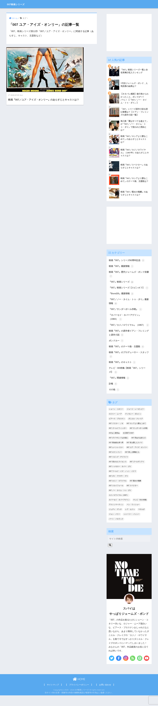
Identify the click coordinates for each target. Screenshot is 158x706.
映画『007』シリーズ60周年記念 (127, 260)
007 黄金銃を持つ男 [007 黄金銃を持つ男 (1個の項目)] (116, 453)
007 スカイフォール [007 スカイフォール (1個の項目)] (116, 496)
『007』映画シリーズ (122, 282)
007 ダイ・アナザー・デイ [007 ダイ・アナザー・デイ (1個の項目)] (118, 487)
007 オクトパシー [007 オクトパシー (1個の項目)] (115, 463)
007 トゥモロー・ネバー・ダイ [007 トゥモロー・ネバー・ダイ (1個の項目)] (120, 477)
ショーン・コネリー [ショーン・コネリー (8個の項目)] (116, 420)
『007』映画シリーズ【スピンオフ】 (127, 290)
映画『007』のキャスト (123, 372)
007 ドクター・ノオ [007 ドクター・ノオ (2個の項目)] (116, 434)
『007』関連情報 (119, 388)
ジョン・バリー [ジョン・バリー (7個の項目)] (114, 525)
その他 (114, 400)
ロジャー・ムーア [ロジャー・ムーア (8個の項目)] (115, 425)
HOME (79, 690)
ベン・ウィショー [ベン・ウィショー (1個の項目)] (133, 515)
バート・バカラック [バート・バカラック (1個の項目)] (116, 530)
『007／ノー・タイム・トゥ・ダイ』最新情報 (129, 306)
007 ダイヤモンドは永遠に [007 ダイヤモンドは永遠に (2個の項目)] (118, 448)
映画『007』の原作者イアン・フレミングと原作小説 (129, 342)
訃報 (113, 394)
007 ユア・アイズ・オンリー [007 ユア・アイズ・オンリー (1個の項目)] (137, 458)
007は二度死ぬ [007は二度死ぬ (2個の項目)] (114, 444)
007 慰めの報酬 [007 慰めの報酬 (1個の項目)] (135, 491)
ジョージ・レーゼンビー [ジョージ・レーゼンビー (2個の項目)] (135, 420)
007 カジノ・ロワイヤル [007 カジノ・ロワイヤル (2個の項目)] (117, 491)
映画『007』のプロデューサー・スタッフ (129, 364)
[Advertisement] (129, 32)
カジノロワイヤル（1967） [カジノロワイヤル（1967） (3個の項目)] (118, 506)
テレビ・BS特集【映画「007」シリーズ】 (128, 380)
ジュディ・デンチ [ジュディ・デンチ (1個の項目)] (115, 520)
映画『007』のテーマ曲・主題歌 (127, 356)
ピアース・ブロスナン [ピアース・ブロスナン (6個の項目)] (117, 429)
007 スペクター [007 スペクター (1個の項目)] (132, 496)
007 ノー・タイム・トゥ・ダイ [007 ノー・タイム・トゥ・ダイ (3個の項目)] (120, 501)
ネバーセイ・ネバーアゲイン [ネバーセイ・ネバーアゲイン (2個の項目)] (119, 510)
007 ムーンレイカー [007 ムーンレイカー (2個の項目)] (116, 458)
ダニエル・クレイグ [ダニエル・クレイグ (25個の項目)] (135, 429)
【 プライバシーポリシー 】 (79, 695)
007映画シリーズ (19, 4)
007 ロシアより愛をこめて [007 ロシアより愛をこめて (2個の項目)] (136, 434)
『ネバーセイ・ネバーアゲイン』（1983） (126, 322)
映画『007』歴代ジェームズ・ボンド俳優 (129, 274)
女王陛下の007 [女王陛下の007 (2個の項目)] (128, 444)
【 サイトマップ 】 (53, 695)
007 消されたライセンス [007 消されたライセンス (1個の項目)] (117, 472)
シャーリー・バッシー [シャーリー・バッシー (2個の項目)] (132, 525)
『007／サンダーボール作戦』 (126, 314)
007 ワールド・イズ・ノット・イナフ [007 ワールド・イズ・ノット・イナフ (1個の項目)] (122, 482)
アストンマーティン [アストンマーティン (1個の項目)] (116, 515)
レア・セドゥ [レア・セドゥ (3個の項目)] (130, 520)
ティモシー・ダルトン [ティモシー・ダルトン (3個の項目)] (133, 425)
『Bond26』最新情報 (122, 298)
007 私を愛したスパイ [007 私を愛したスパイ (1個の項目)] (134, 453)
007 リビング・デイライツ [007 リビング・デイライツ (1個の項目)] (118, 468)
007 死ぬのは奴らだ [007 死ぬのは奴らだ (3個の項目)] (138, 448)
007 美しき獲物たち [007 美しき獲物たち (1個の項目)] (132, 463)
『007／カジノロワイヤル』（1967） (128, 332)
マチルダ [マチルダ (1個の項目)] (141, 520)
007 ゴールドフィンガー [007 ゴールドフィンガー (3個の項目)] (117, 439)
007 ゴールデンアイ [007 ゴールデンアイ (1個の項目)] (137, 472)
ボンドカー (116, 350)
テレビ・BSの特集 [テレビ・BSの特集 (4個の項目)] (140, 510)
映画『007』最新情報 (122, 266)
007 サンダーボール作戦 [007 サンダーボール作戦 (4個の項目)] (138, 439)
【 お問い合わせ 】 (105, 695)
